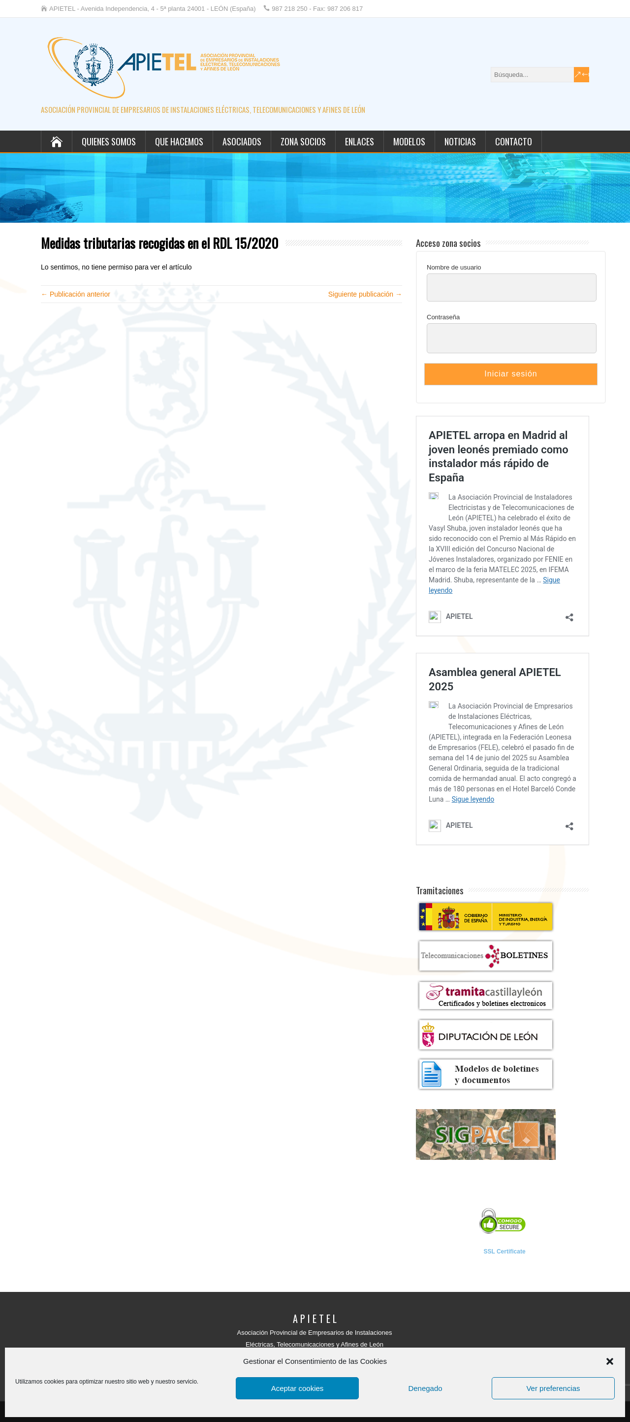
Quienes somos (109, 141)
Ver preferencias (553, 1388)
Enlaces (359, 141)
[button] (610, 1361)
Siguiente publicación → (365, 294)
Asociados (241, 141)
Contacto (513, 141)
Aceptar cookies (297, 1388)
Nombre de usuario (454, 267)
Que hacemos (179, 141)
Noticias (460, 141)
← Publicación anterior (75, 294)
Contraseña (443, 317)
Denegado (425, 1388)
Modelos (409, 141)
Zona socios (303, 141)
